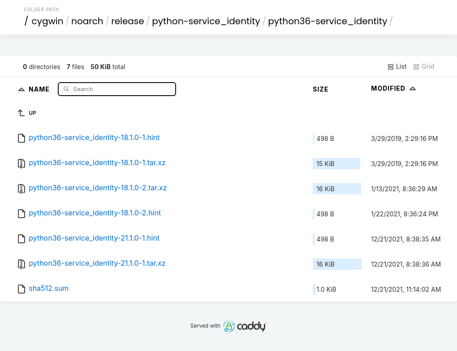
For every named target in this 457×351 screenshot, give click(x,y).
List (396, 66)
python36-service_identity (327, 21)
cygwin (48, 21)
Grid (423, 66)
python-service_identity (206, 21)
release (127, 21)
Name (40, 88)
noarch (87, 21)
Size (320, 89)
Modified (394, 88)
